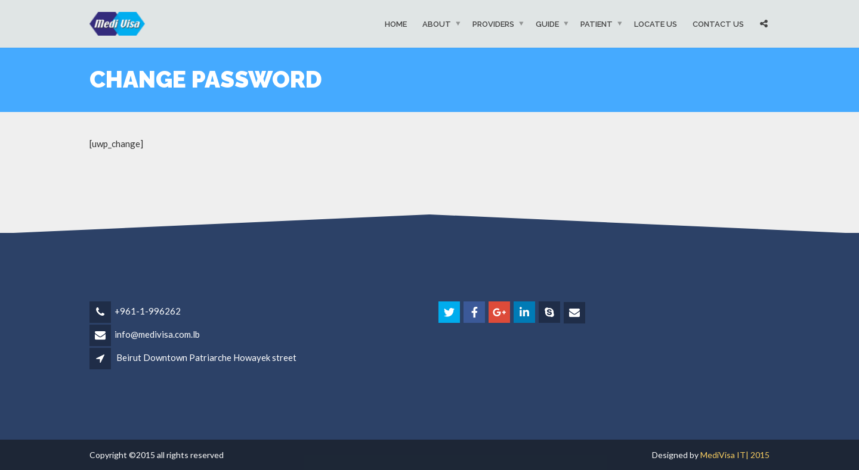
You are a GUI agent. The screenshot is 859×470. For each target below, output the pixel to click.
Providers (493, 23)
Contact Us (718, 23)
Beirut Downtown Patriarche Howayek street (206, 357)
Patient (596, 23)
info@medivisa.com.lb (157, 334)
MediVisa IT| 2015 (735, 455)
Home (396, 23)
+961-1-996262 (148, 311)
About (436, 23)
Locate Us (655, 23)
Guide (547, 23)
